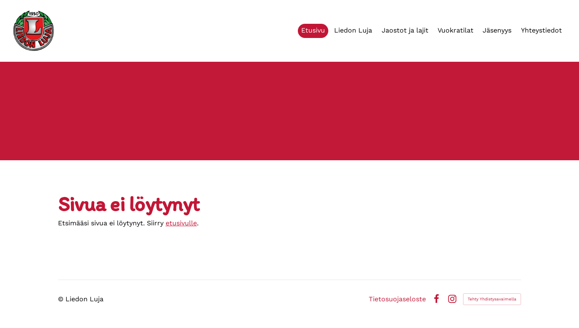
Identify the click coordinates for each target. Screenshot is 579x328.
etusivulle (181, 223)
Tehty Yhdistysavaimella (492, 299)
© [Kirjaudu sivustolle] (61, 299)
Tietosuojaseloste (397, 299)
